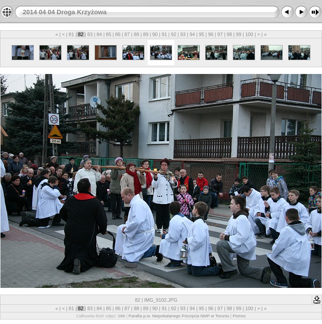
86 (118, 34)
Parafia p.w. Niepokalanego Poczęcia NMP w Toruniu (178, 315)
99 (239, 34)
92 (173, 34)
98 (229, 34)
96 (211, 34)
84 (99, 34)
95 (202, 34)
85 (108, 34)
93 (183, 34)
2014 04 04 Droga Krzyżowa (65, 12)
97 (220, 34)
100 (249, 34)
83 (90, 34)
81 (71, 34)
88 (136, 34)
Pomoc (239, 315)
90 (155, 34)
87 (127, 34)
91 (164, 34)
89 (146, 34)
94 (192, 34)
